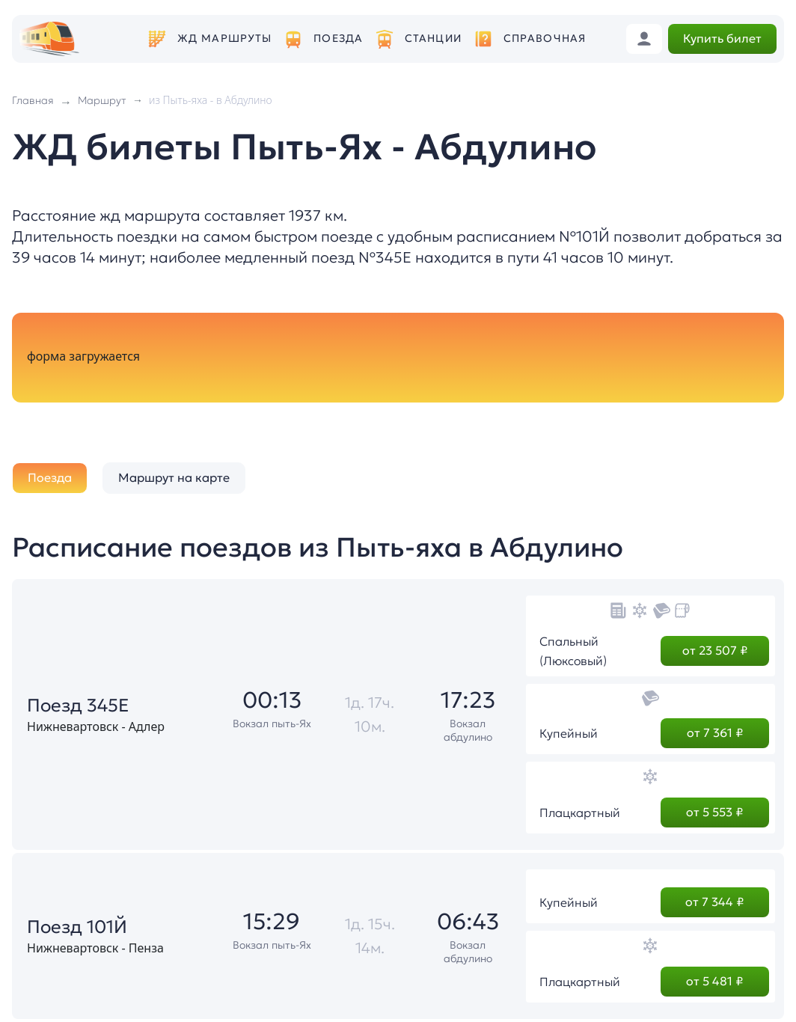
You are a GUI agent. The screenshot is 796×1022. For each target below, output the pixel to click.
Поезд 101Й (77, 927)
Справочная (544, 38)
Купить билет (722, 38)
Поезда (338, 38)
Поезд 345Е (78, 705)
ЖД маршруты (224, 38)
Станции (433, 38)
